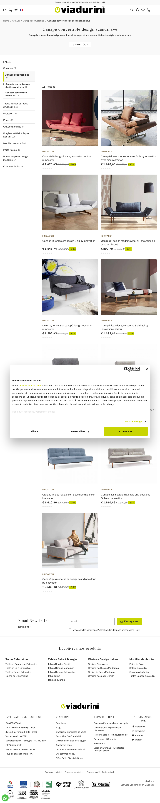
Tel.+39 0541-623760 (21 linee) (20, 727)
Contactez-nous (64, 745)
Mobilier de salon (14, 143)
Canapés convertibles (33, 21)
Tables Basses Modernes (61, 668)
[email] (92, 621)
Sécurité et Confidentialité (68, 736)
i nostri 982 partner (30, 385)
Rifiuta (34, 431)
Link (137, 630)
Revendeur (99, 743)
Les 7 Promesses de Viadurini (70, 749)
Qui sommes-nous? (65, 754)
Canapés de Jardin (139, 672)
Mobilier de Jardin (141, 659)
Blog (58, 727)
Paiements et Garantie (105, 739)
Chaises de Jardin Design (101, 676)
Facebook (138, 727)
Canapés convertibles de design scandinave (68, 21)
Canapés (10, 68)
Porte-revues (11, 150)
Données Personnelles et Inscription (111, 723)
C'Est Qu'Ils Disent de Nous (69, 758)
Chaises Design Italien (103, 659)
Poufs (8, 120)
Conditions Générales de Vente (71, 732)
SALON (16, 21)
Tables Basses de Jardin (142, 676)
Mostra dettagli (133, 421)
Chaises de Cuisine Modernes (103, 668)
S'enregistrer (129, 621)
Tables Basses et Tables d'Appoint (15, 105)
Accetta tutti (125, 431)
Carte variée (107, 772)
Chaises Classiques (98, 664)
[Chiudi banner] (147, 369)
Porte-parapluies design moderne (15, 158)
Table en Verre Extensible (18, 672)
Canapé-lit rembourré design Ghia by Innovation (68, 241)
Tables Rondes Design (59, 664)
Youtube (137, 735)
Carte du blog (93, 772)
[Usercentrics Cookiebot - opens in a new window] (126, 369)
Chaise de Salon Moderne (101, 672)
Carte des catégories (74, 772)
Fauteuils (10, 113)
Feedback (61, 723)
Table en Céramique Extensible (21, 664)
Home (6, 21)
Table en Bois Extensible (17, 668)
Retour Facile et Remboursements (111, 735)
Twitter (137, 740)
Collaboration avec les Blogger (71, 741)
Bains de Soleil (136, 664)
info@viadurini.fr (13, 745)
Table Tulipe (54, 676)
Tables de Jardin (56, 680)
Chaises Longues (13, 126)
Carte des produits (53, 772)
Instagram (138, 731)
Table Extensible (16, 659)
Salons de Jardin (138, 668)
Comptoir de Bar (13, 166)
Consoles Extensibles (16, 676)
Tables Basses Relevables (61, 672)
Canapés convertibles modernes (16, 94)
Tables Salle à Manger (62, 659)
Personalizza (80, 431)
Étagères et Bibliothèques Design (16, 135)
